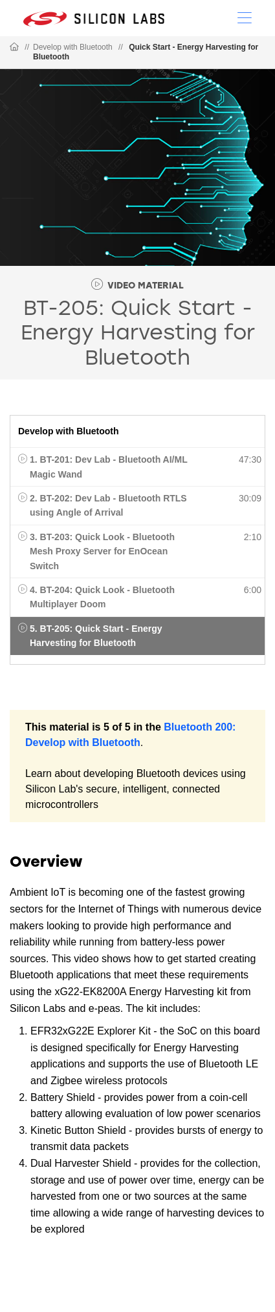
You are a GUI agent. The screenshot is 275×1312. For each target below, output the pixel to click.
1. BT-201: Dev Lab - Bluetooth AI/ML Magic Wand (108, 466)
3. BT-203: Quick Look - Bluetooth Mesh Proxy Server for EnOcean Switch (102, 551)
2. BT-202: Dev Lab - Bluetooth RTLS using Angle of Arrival (108, 505)
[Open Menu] (244, 16)
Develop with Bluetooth (73, 47)
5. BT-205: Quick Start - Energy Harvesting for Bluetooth (96, 635)
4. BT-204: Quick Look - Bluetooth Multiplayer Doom (102, 597)
